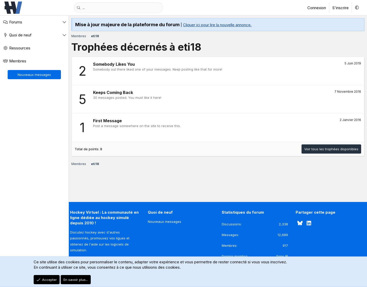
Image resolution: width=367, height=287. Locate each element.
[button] (357, 8)
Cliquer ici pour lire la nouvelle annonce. (217, 24)
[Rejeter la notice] (359, 24)
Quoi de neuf (161, 212)
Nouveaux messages (165, 222)
